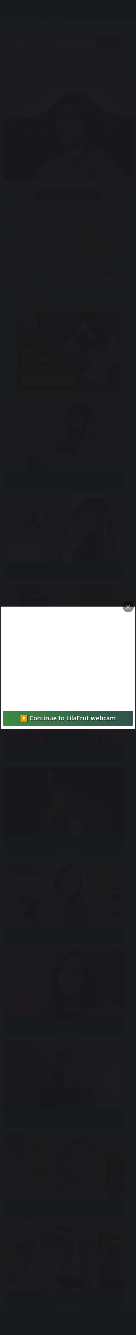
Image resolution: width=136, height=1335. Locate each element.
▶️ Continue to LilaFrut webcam (68, 718)
